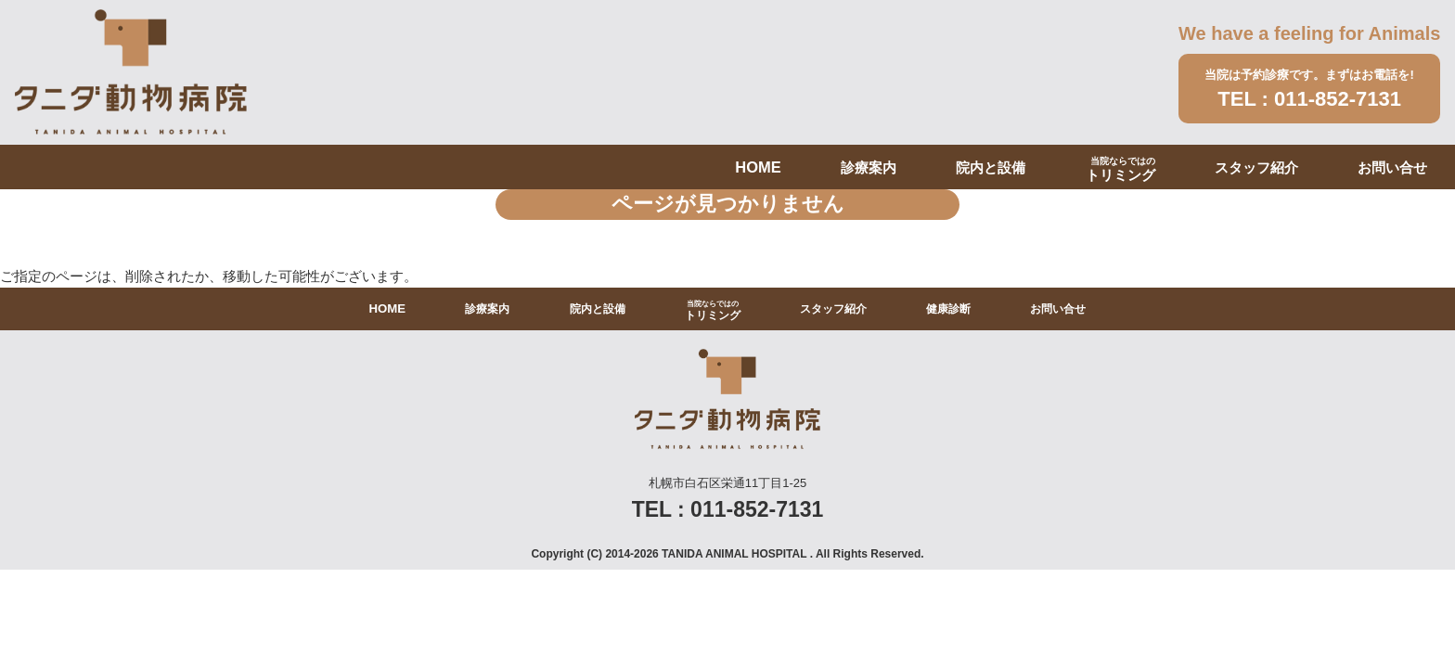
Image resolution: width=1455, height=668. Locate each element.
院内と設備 (990, 167)
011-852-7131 (1337, 98)
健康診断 (948, 308)
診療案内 (868, 167)
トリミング (1120, 169)
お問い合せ (1392, 167)
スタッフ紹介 (1256, 167)
